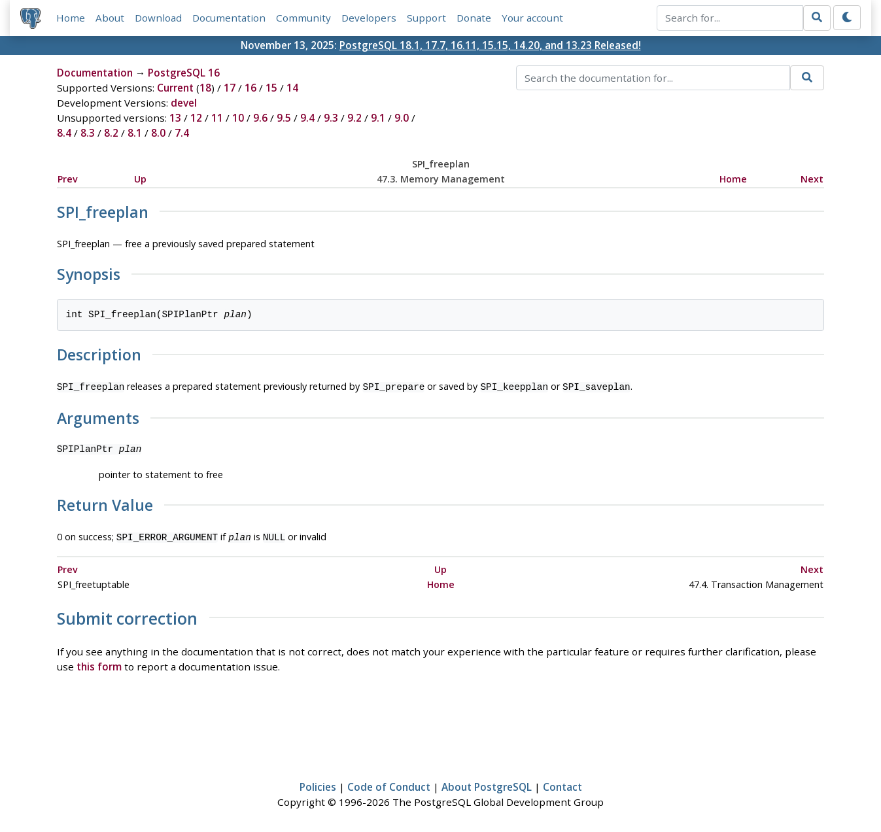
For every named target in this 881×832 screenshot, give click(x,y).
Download (158, 17)
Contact (562, 784)
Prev (68, 179)
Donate (474, 17)
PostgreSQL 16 (184, 72)
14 (292, 87)
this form (99, 663)
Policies (318, 784)
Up (140, 179)
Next (812, 179)
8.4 (64, 132)
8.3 (87, 132)
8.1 (135, 132)
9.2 (354, 117)
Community (303, 17)
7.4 (182, 132)
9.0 (401, 117)
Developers (368, 17)
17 (229, 87)
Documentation (229, 17)
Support (426, 17)
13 (175, 117)
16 (250, 87)
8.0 (158, 132)
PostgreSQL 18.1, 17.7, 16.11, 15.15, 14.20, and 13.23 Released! (490, 45)
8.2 (111, 132)
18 (205, 87)
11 (217, 117)
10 (238, 117)
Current (175, 87)
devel (184, 102)
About (109, 17)
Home (70, 17)
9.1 (378, 117)
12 (196, 117)
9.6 (260, 117)
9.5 (284, 117)
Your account (532, 17)
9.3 (331, 117)
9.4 (307, 117)
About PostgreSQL (486, 784)
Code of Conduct (388, 784)
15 (271, 87)
